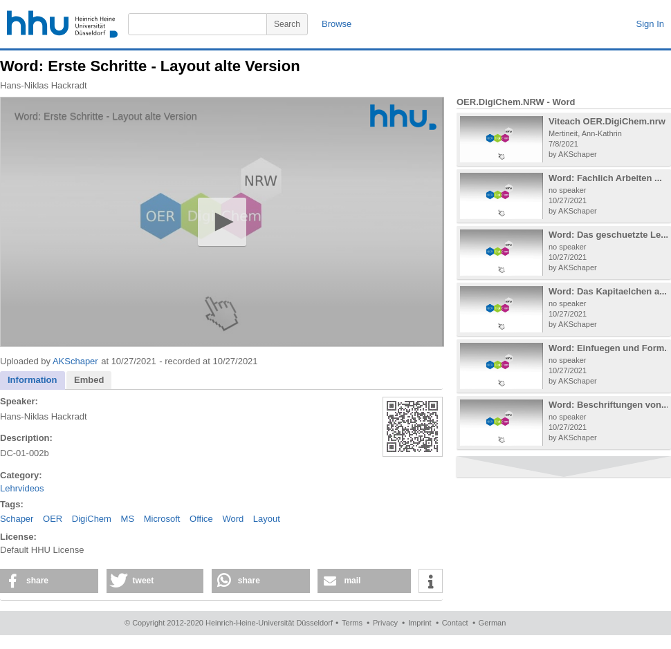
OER (52, 519)
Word (232, 519)
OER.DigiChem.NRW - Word (516, 102)
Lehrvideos (22, 488)
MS (128, 519)
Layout (266, 519)
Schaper (16, 519)
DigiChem (91, 519)
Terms (352, 623)
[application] (222, 221)
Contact (455, 623)
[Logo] (403, 117)
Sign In (650, 24)
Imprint (420, 623)
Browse (336, 24)
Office (201, 519)
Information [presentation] (32, 380)
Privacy (385, 623)
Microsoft (162, 519)
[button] (221, 221)
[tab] (32, 380)
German (492, 623)
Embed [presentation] (89, 380)
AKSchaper (75, 361)
